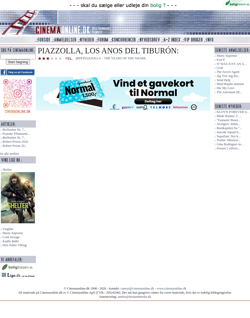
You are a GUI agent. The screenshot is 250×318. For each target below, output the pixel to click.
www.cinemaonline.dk (171, 288)
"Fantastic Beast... (229, 120)
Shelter (7, 169)
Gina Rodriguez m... (230, 144)
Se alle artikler (9, 154)
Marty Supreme (13, 233)
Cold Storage (11, 237)
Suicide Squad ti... (229, 132)
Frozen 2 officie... (228, 148)
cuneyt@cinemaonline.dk (137, 288)
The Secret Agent (228, 72)
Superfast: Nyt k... (229, 136)
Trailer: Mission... (228, 140)
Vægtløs (8, 229)
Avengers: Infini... (228, 124)
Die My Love (225, 88)
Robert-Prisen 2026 (15, 141)
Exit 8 (221, 60)
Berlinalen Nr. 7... (14, 129)
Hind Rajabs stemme (230, 84)
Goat (220, 68)
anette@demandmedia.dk (134, 296)
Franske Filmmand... (16, 134)
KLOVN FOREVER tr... (233, 112)
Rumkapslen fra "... (229, 128)
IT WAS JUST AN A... (231, 64)
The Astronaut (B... (229, 92)
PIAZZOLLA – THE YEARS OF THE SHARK (114, 58)
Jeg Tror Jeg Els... (228, 76)
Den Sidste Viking (15, 245)
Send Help (224, 80)
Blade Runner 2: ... (229, 116)
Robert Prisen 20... (15, 146)
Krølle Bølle (11, 241)
